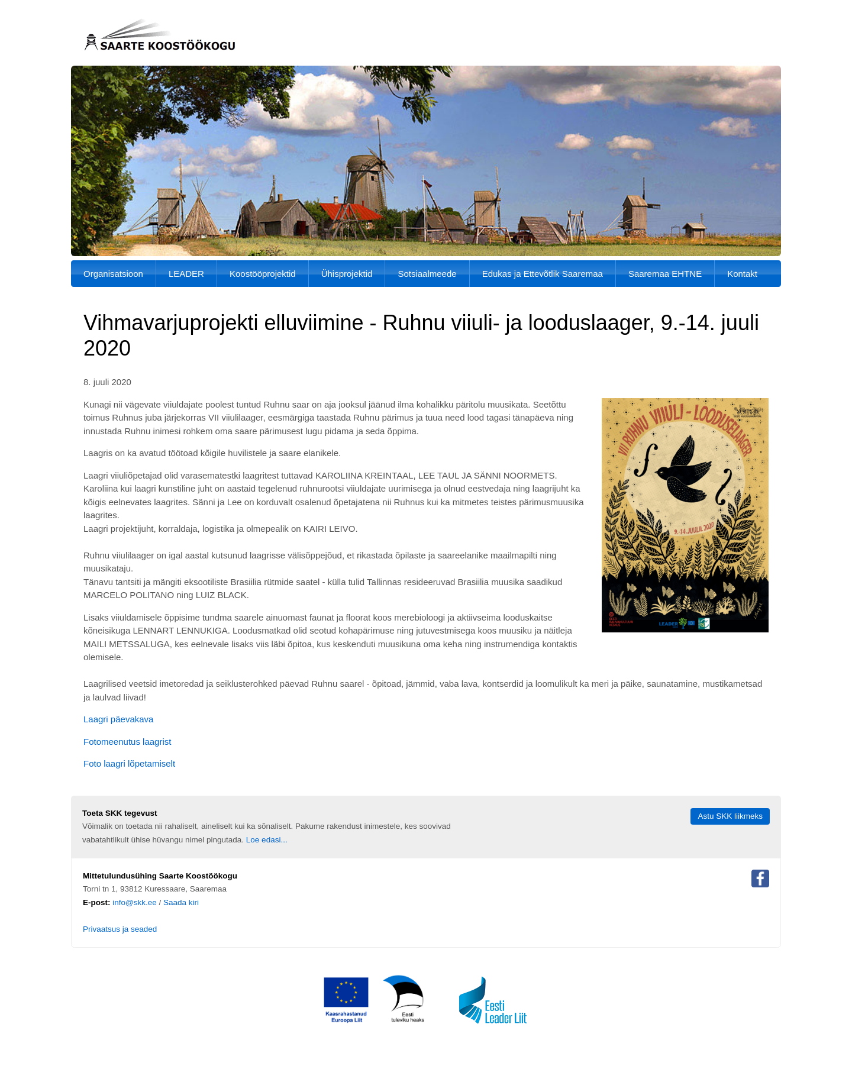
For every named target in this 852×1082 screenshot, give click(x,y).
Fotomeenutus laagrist (127, 742)
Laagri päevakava (118, 719)
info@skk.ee (134, 902)
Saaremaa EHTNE (665, 274)
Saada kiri (181, 902)
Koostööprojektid (263, 274)
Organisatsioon (113, 274)
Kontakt (742, 274)
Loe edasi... (267, 839)
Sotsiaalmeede (427, 274)
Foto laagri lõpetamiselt (129, 763)
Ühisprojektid (347, 274)
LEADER (186, 274)
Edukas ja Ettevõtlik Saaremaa (542, 274)
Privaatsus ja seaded (120, 929)
